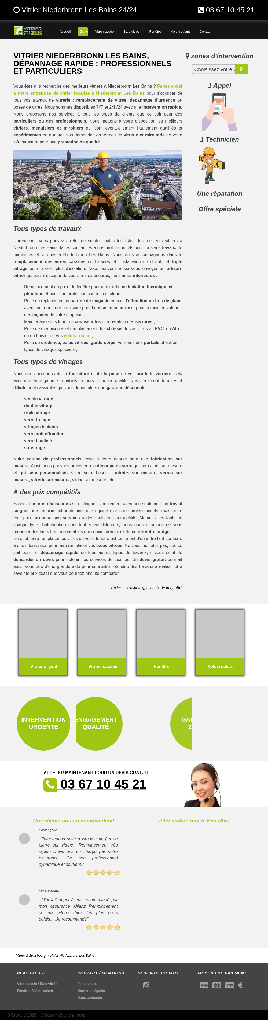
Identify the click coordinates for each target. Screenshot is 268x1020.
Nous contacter (89, 998)
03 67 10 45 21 (230, 10)
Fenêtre (23, 991)
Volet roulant (42, 991)
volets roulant (78, 335)
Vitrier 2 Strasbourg (31, 956)
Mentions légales (91, 991)
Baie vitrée (48, 984)
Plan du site (87, 984)
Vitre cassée (27, 984)
